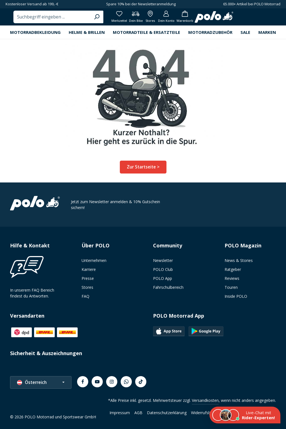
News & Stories (239, 260)
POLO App (162, 278)
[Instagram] (111, 381)
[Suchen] (166, 19)
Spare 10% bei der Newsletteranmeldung (141, 3)
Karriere (89, 269)
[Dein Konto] (245, 19)
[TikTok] (140, 381)
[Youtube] (97, 381)
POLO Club (163, 269)
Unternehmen (94, 260)
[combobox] (123, 19)
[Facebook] (82, 381)
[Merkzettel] (192, 19)
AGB (138, 412)
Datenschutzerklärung (167, 412)
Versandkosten (205, 400)
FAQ (85, 296)
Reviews (232, 278)
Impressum (119, 412)
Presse (88, 278)
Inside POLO (236, 296)
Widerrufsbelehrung (208, 412)
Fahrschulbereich (168, 287)
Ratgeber (233, 269)
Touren (231, 287)
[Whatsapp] (126, 381)
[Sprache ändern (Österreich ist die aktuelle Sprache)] (41, 382)
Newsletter (163, 260)
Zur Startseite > (143, 172)
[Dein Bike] (211, 19)
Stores (87, 287)
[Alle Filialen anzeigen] (227, 19)
